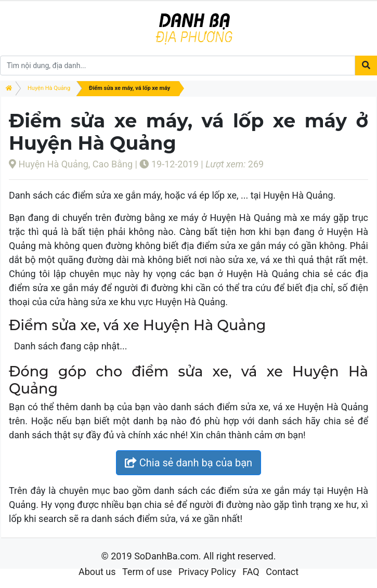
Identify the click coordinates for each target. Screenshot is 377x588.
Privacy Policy (207, 571)
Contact (282, 571)
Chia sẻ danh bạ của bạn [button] (188, 462)
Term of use (147, 571)
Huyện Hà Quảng (49, 88)
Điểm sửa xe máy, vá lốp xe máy (129, 88)
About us (97, 571)
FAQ (250, 571)
